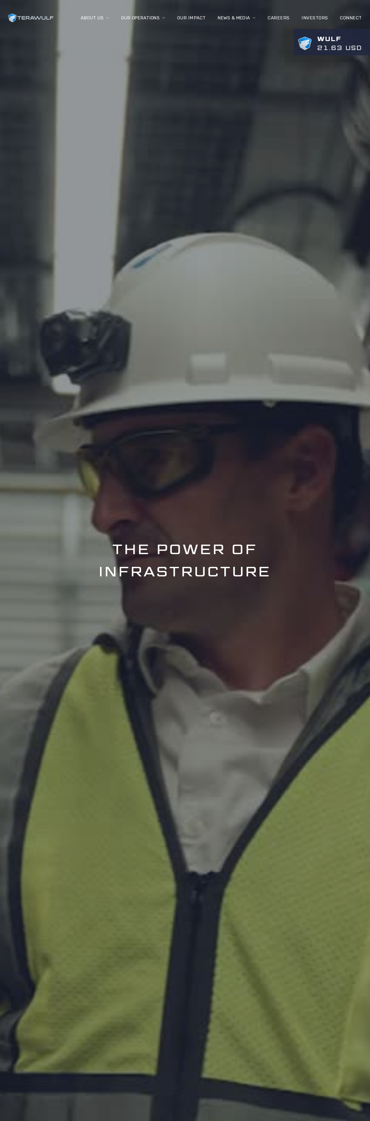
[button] (91, 17)
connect (351, 18)
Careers (278, 18)
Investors (314, 18)
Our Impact (190, 18)
